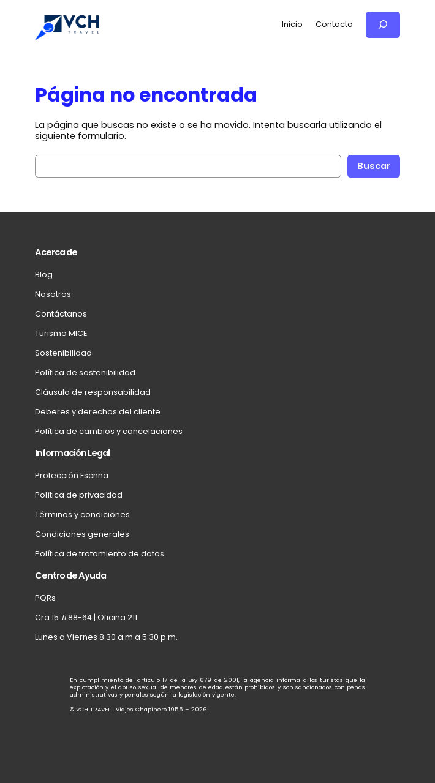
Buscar (373, 166)
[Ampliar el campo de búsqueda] (383, 25)
